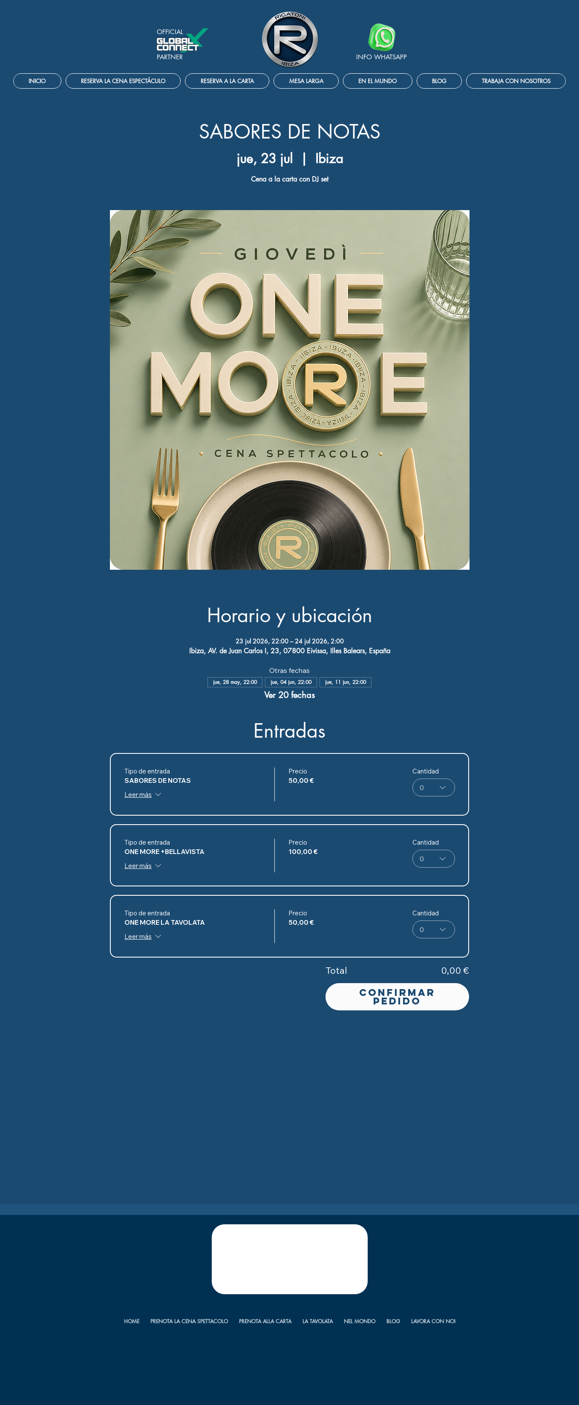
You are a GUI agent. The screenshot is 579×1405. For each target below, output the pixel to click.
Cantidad (425, 771)
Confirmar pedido (397, 997)
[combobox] (433, 787)
